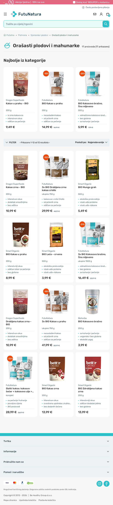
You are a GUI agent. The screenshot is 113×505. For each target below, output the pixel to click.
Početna (9, 35)
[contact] (95, 14)
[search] (56, 24)
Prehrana (22, 35)
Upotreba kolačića (27, 500)
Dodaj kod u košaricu (92, 2)
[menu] (6, 14)
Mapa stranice (10, 500)
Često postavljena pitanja (95, 7)
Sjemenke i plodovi (39, 35)
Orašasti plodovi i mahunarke (65, 35)
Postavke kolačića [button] (47, 500)
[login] (101, 14)
